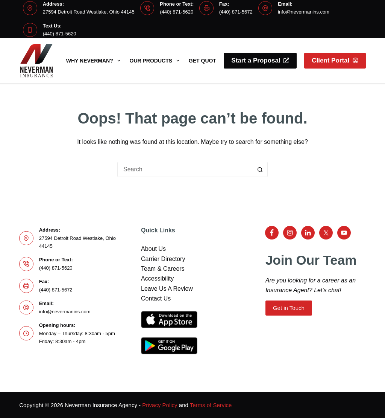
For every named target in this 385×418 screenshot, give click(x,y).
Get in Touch (289, 308)
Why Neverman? (94, 60)
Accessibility (157, 278)
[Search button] (260, 169)
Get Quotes (206, 61)
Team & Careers (163, 268)
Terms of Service (211, 405)
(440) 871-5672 (236, 12)
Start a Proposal (260, 60)
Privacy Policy (159, 405)
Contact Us (156, 298)
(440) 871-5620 (176, 12)
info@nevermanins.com (303, 12)
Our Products (156, 60)
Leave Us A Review (167, 288)
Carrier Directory (163, 259)
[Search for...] (185, 169)
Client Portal (335, 60)
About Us (153, 249)
